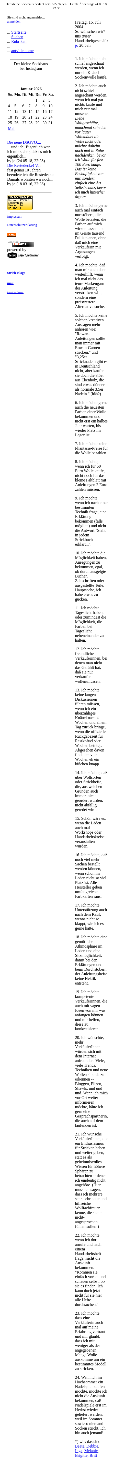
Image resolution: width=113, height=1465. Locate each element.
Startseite (19, 32)
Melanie (91, 1451)
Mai (11, 128)
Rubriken (19, 41)
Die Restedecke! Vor (24, 165)
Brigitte (81, 1455)
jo (76, 45)
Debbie (92, 1446)
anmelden (13, 21)
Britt (93, 1455)
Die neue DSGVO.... (24, 142)
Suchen (17, 37)
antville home (22, 51)
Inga (78, 1451)
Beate (79, 1446)
